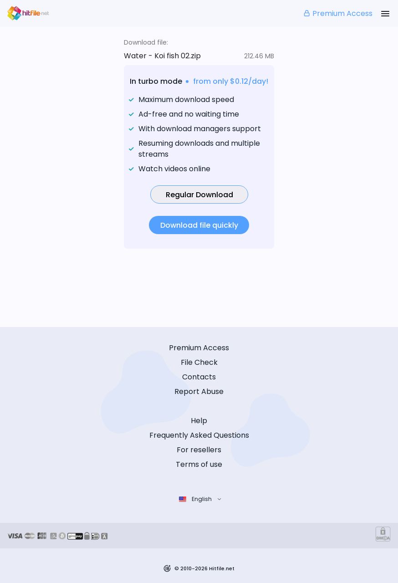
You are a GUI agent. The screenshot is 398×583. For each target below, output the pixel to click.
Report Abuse (199, 391)
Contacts (199, 377)
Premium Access (337, 13)
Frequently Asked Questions (199, 435)
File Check (199, 362)
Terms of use (199, 464)
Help (199, 420)
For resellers (199, 450)
